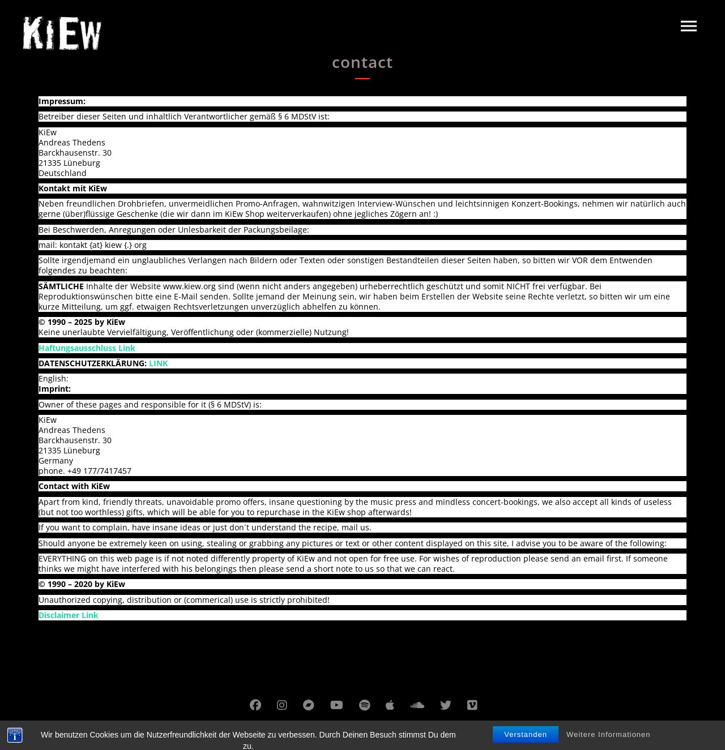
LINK (158, 363)
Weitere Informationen (608, 743)
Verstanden (525, 743)
